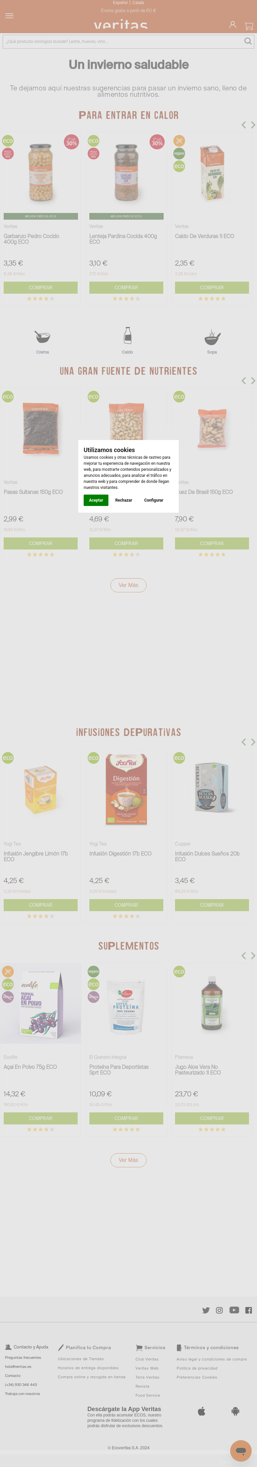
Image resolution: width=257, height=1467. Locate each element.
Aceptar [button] (96, 500)
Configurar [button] (153, 500)
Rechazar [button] (123, 500)
